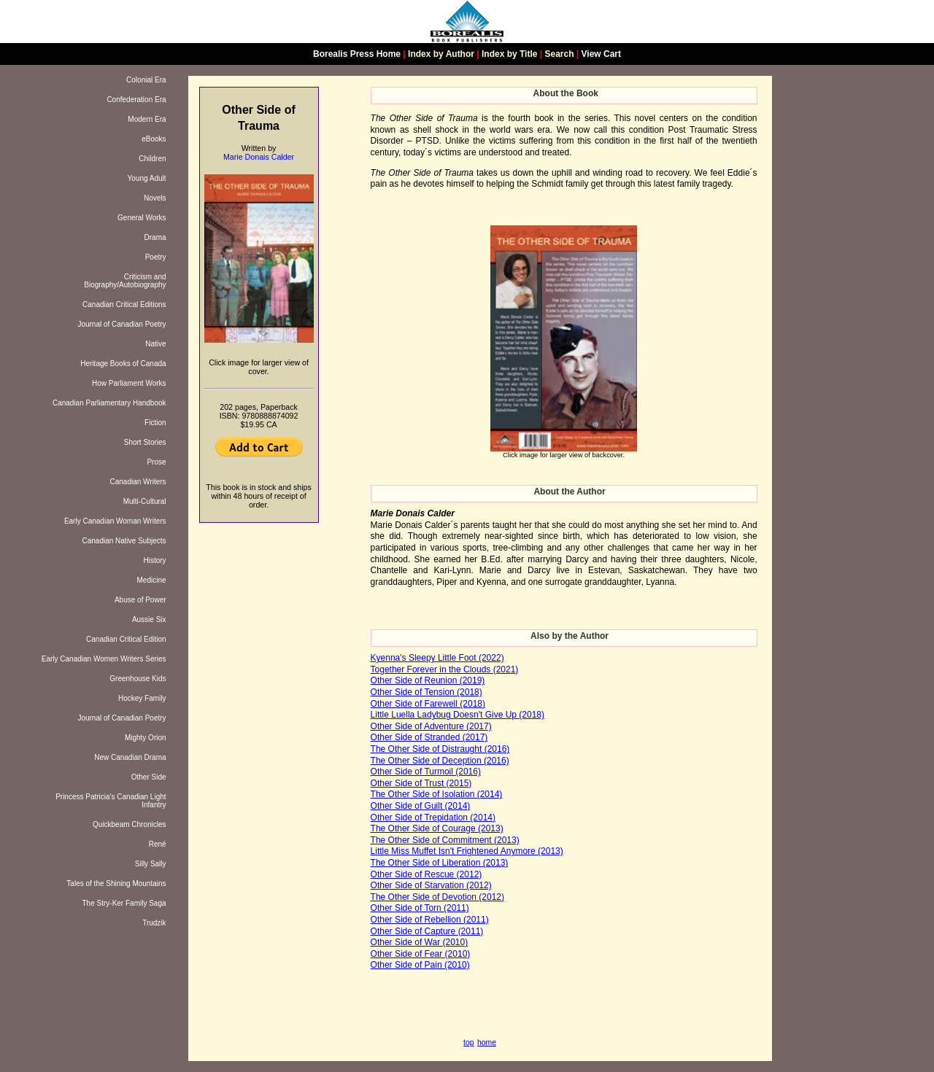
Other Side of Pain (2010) (420, 965)
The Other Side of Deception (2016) (440, 761)
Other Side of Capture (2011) (427, 931)
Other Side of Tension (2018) (426, 692)
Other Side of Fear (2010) (421, 954)
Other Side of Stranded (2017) (429, 737)
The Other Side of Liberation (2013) (440, 863)
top (468, 1042)
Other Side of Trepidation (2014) (433, 817)
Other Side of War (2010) (419, 942)
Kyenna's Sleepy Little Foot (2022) (437, 658)
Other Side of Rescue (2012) (426, 874)
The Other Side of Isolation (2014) (437, 794)
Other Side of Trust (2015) (421, 783)
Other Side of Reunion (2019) (428, 680)
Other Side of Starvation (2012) (431, 885)
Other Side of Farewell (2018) (428, 704)
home (486, 1042)
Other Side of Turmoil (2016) (426, 771)
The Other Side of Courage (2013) (437, 828)
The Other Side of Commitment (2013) (445, 840)
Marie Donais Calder (258, 156)
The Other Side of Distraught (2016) (440, 749)
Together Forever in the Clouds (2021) (445, 669)
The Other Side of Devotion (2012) (437, 897)
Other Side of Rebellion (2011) (430, 919)
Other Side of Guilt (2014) (421, 806)
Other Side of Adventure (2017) (431, 726)
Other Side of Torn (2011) (420, 908)
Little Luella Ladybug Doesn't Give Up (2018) (457, 715)
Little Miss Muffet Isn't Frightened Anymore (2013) (467, 851)
